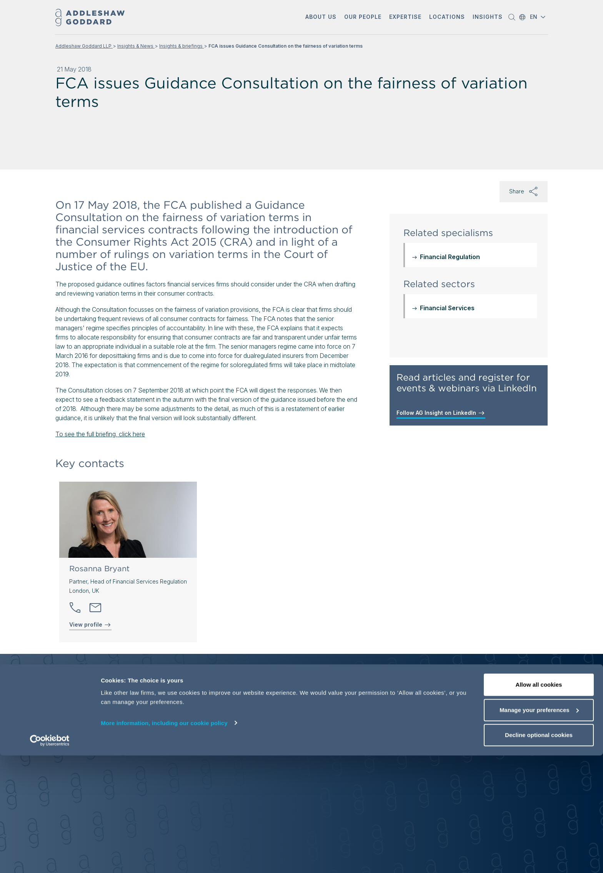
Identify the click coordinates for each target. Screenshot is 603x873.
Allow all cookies (539, 802)
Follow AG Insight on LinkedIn (440, 413)
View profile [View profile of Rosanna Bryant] (90, 625)
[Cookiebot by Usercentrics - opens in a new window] (49, 858)
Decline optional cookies (539, 852)
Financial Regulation (450, 257)
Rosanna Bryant (99, 568)
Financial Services (447, 308)
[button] (321, 17)
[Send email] (95, 607)
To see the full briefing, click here (100, 434)
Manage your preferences (539, 827)
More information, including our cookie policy (164, 840)
